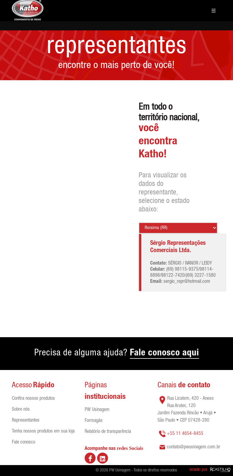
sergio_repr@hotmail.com (187, 281)
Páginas (96, 385)
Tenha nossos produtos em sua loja (43, 431)
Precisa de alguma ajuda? (116, 354)
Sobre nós (21, 409)
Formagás (94, 421)
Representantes (25, 420)
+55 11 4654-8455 (185, 434)
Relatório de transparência (108, 432)
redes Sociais (130, 448)
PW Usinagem (97, 410)
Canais (183, 385)
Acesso (22, 385)
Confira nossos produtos (33, 398)
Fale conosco (23, 442)
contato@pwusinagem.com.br (193, 447)
